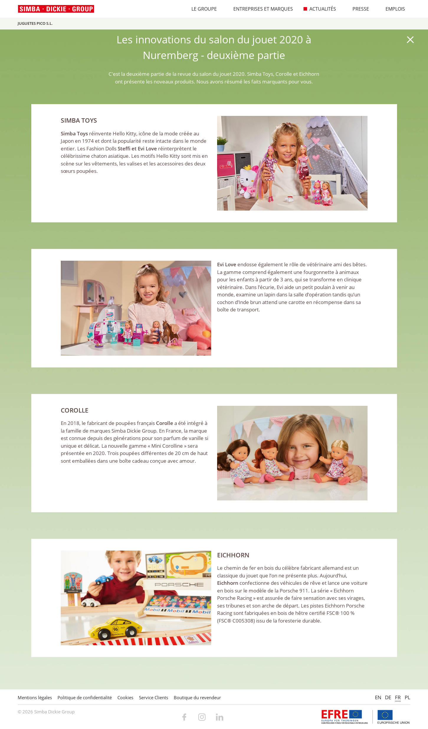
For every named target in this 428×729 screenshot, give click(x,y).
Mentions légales (35, 697)
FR (398, 697)
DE (388, 697)
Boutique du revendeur (197, 697)
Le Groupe (201, 9)
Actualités (319, 9)
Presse (357, 9)
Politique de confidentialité (85, 697)
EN (378, 697)
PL (407, 697)
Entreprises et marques (260, 9)
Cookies (125, 697)
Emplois (392, 9)
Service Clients (153, 697)
